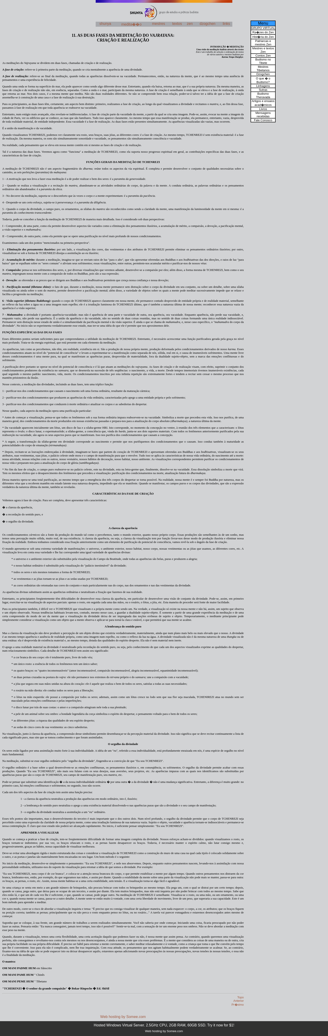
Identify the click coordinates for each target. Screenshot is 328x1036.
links (226, 24)
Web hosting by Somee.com (123, 1017)
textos (177, 24)
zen (190, 24)
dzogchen (207, 24)
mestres (158, 24)
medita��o (131, 24)
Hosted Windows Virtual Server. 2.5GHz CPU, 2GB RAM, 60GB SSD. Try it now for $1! (164, 1025)
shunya (105, 24)
